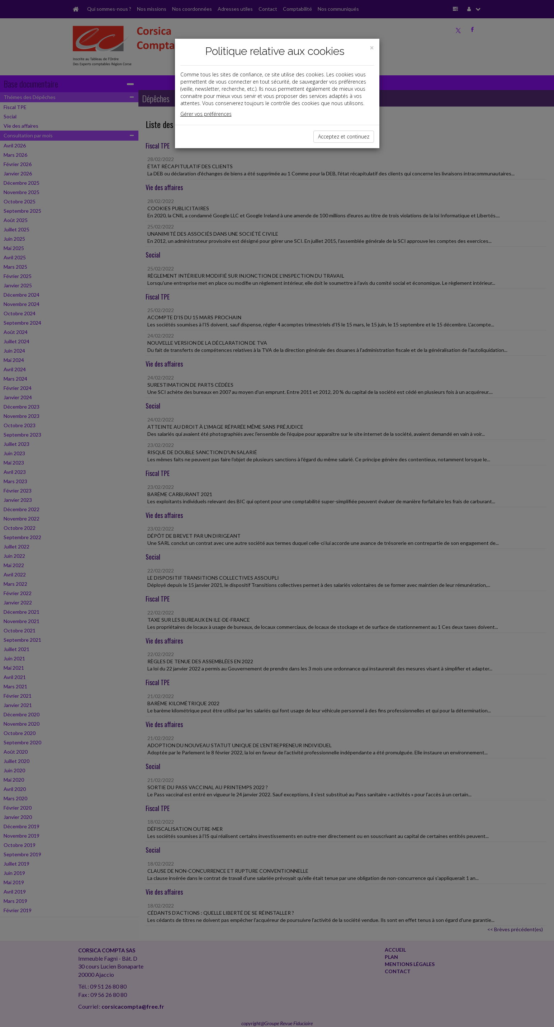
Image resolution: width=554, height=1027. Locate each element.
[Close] (372, 48)
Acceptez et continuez (343, 136)
